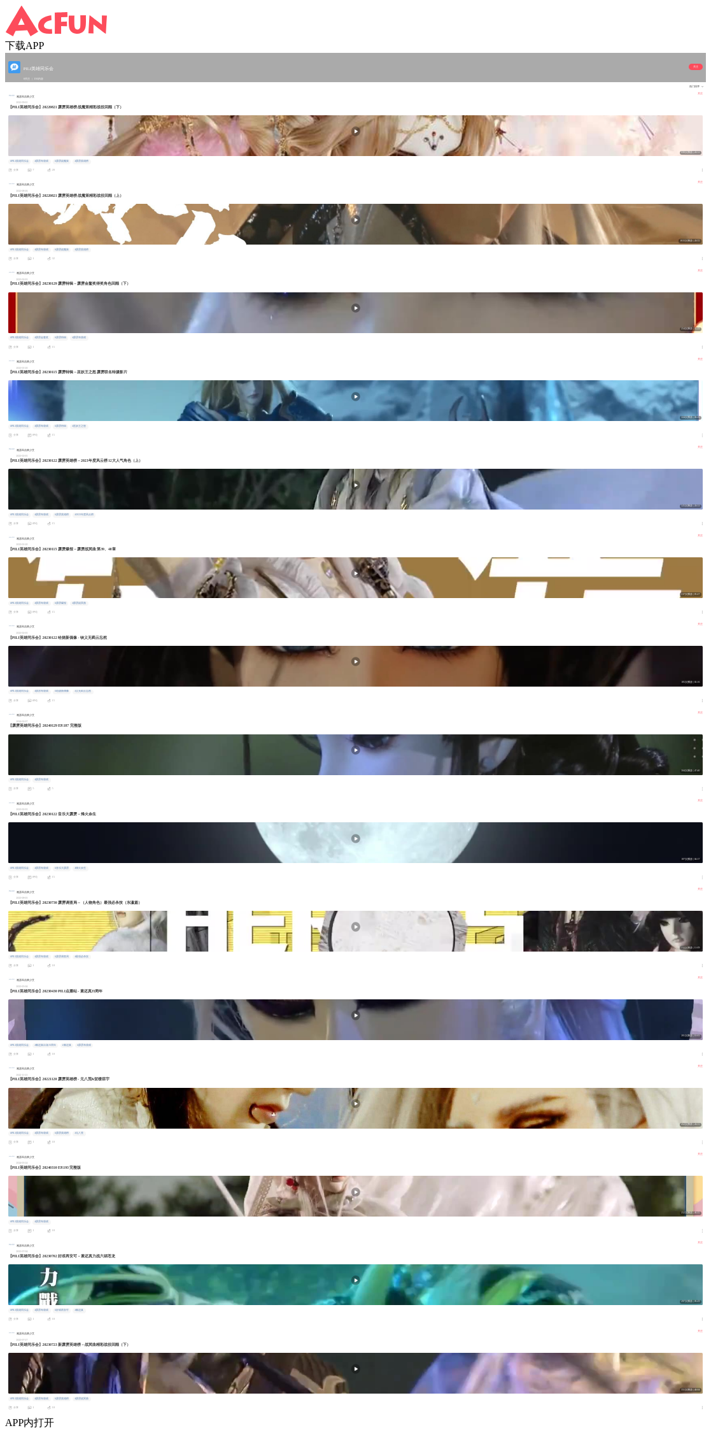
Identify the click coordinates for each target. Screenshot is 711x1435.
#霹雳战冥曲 (79, 603)
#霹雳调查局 (62, 956)
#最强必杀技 (81, 956)
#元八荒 (78, 1133)
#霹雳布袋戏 (41, 161)
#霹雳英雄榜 (81, 161)
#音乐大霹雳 (62, 868)
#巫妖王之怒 (79, 426)
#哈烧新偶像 (62, 691)
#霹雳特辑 (60, 337)
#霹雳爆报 (60, 603)
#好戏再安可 (62, 1310)
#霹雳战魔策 (62, 161)
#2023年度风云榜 (84, 514)
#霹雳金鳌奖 (41, 337)
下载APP (24, 45)
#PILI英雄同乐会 (19, 161)
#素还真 (66, 1045)
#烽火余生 (80, 868)
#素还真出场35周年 (45, 1045)
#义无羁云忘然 (82, 691)
